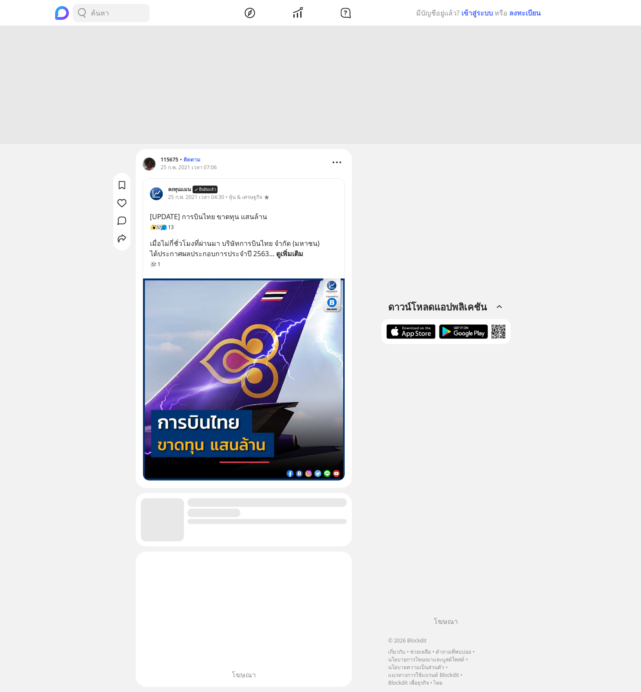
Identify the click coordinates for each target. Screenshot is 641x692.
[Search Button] (81, 12)
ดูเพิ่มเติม (289, 253)
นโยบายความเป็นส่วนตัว (416, 667)
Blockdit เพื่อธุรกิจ (408, 682)
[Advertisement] (320, 85)
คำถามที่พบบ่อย (453, 651)
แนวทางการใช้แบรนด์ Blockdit (423, 675)
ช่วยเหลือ (420, 651)
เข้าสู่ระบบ (477, 13)
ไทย (437, 682)
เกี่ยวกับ (396, 651)
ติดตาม (192, 159)
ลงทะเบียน (525, 13)
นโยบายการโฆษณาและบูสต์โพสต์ (426, 659)
